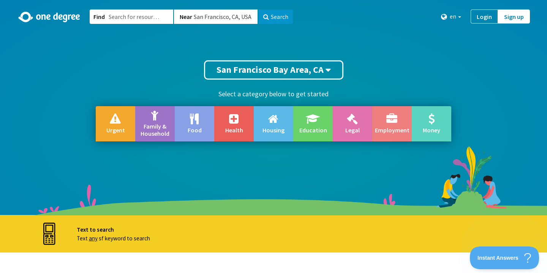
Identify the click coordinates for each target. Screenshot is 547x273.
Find (99, 16)
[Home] (49, 17)
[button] (273, 136)
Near (186, 16)
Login (484, 16)
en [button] (451, 16)
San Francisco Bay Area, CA (274, 69)
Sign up (514, 16)
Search (275, 16)
